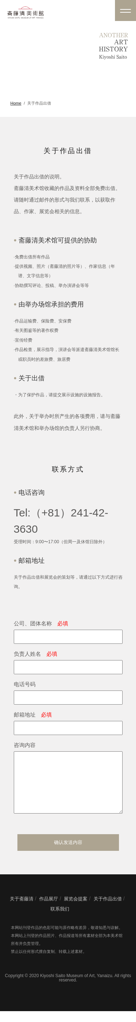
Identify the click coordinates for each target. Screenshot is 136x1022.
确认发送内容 (68, 853)
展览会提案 (75, 909)
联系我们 (59, 919)
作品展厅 (48, 909)
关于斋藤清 (21, 909)
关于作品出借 (108, 909)
